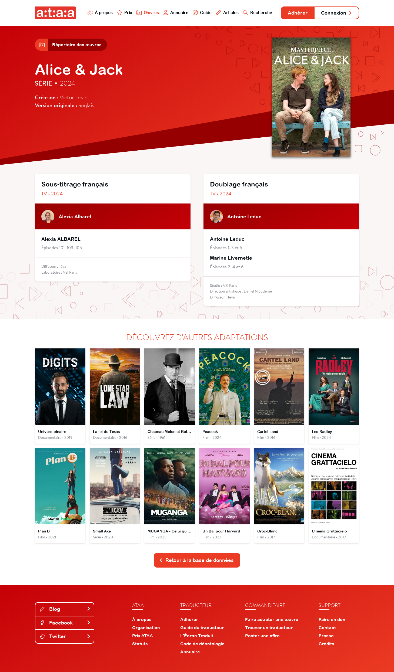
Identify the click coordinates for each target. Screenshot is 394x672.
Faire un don (332, 619)
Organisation (146, 627)
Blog (65, 609)
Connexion (336, 13)
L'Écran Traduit (196, 635)
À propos (100, 12)
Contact (327, 627)
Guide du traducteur (202, 627)
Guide (202, 12)
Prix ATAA (142, 635)
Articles (227, 12)
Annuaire (176, 12)
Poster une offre (262, 635)
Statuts (140, 643)
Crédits (326, 643)
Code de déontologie (202, 643)
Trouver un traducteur (269, 627)
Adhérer (298, 13)
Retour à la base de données (196, 560)
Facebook (65, 623)
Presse (326, 635)
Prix (124, 12)
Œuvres (147, 12)
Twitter (65, 636)
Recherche (257, 12)
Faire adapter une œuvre (271, 619)
